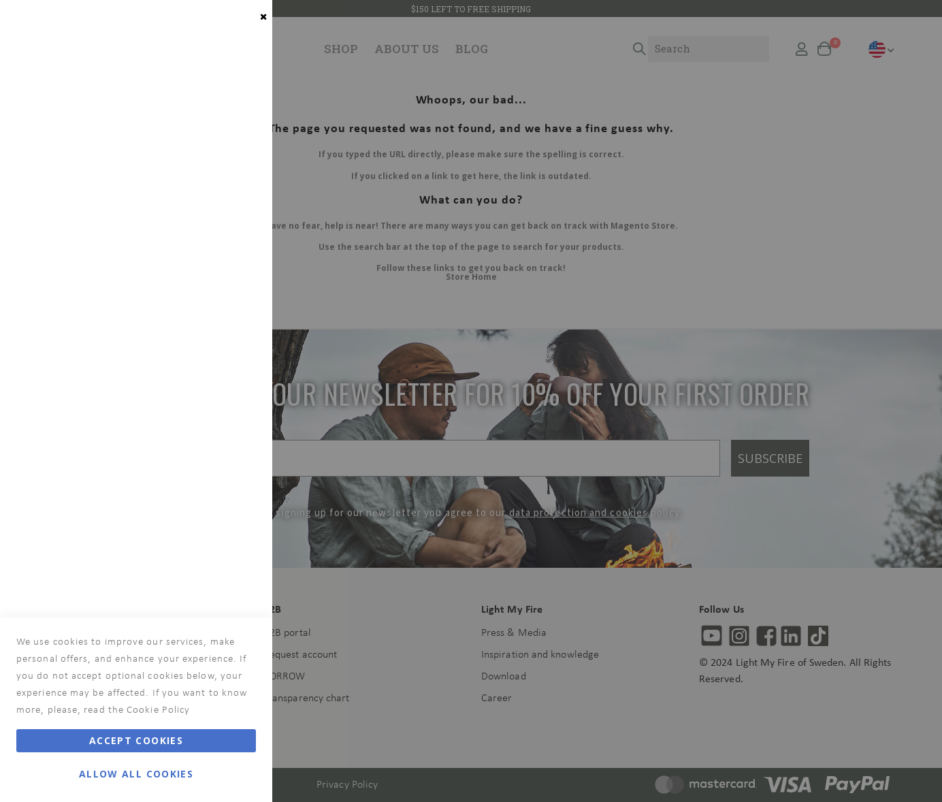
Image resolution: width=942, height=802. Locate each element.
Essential (235, 27)
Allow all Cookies (136, 773)
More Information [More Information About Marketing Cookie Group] (216, 317)
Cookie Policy (158, 710)
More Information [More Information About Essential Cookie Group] (216, 126)
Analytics (235, 377)
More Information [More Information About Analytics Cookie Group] (216, 458)
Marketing (235, 185)
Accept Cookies (136, 740)
